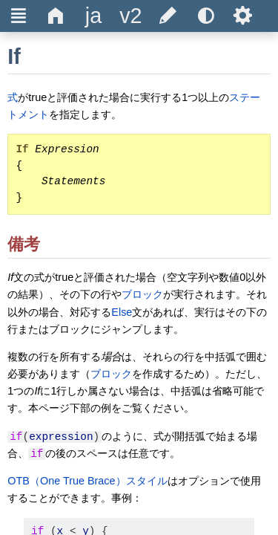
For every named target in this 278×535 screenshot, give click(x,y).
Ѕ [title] (243, 15)
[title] (93, 16)
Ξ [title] (19, 15)
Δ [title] (56, 15)
